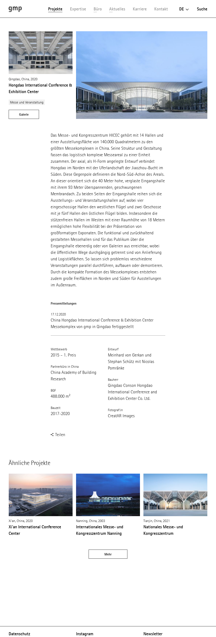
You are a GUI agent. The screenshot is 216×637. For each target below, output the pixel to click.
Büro (98, 8)
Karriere (140, 8)
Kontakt (161, 8)
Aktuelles (117, 8)
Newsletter (152, 633)
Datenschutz (19, 633)
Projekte (55, 8)
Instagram (84, 633)
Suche (202, 8)
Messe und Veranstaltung (27, 102)
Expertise (78, 8)
